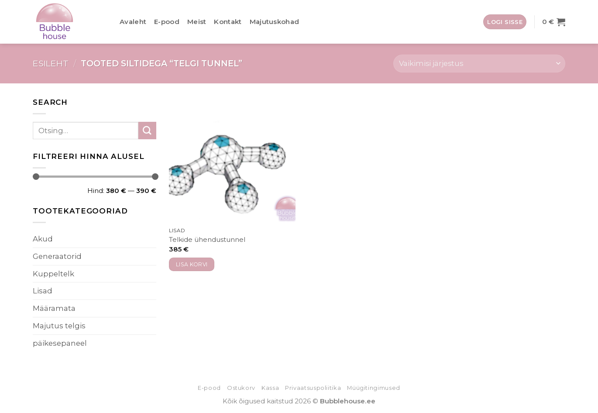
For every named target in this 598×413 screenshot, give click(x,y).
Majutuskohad (274, 21)
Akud (43, 238)
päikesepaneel (60, 343)
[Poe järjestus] (479, 63)
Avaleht (133, 21)
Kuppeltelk (53, 273)
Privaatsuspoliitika (313, 388)
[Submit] (147, 131)
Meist (196, 21)
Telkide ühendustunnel (207, 239)
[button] (504, 21)
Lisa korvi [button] (192, 264)
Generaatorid (57, 256)
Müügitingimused (373, 388)
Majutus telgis (59, 325)
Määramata (54, 308)
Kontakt (227, 21)
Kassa (270, 388)
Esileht (51, 63)
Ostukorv (241, 388)
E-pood (166, 21)
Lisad (42, 290)
